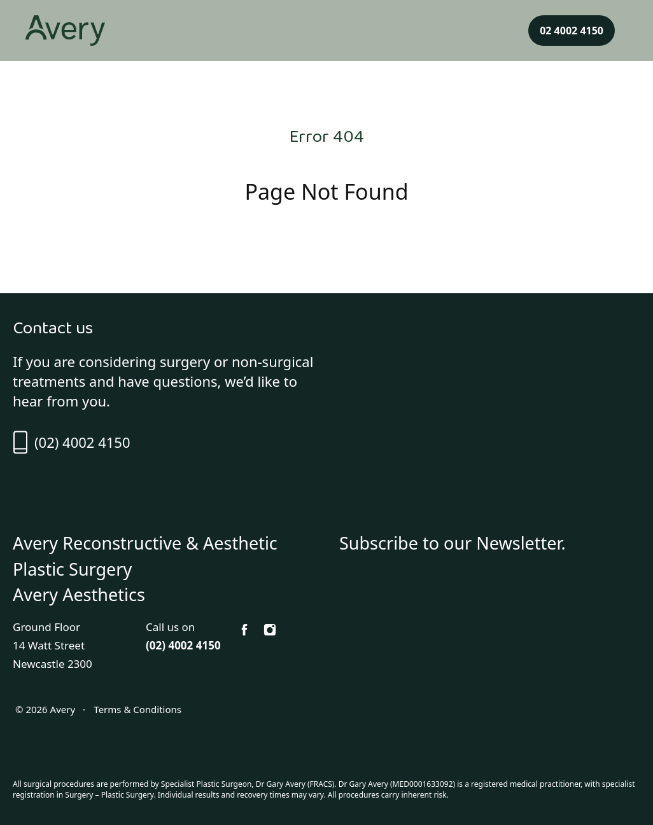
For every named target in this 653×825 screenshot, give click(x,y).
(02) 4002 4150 (71, 442)
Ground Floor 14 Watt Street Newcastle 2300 (52, 645)
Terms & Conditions (136, 709)
